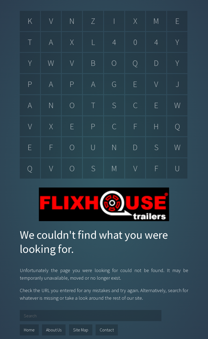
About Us (53, 329)
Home (29, 329)
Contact (107, 329)
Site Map (80, 329)
